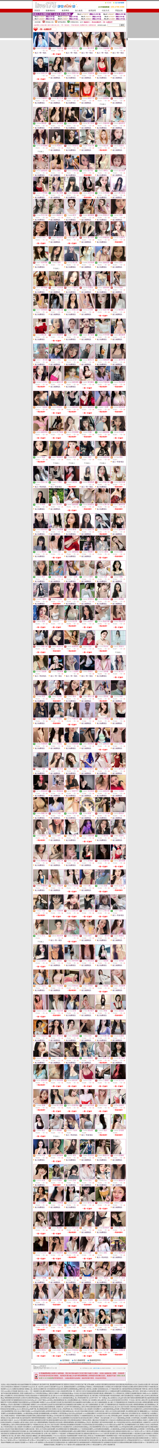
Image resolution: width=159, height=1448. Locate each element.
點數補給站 (50, 11)
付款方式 (105, 11)
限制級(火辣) (49, 22)
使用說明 (92, 11)
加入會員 (78, 11)
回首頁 (37, 11)
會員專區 (65, 11)
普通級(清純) (74, 22)
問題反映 (119, 11)
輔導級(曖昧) (62, 22)
